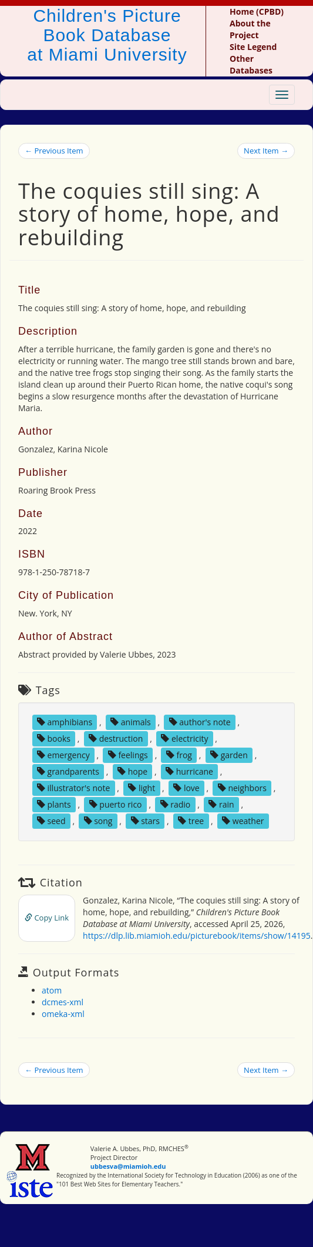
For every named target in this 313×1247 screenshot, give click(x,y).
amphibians (64, 722)
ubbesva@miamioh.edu (128, 1166)
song (98, 820)
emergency (63, 755)
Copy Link (47, 917)
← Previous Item (54, 150)
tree (191, 820)
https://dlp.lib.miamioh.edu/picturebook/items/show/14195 (197, 935)
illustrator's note (73, 787)
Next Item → (266, 150)
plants (54, 804)
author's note (200, 722)
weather (243, 820)
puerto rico (115, 804)
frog (179, 755)
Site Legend (253, 46)
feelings (128, 755)
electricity (184, 738)
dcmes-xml (62, 1002)
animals (130, 722)
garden (229, 755)
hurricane (189, 771)
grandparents (68, 771)
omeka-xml (63, 1013)
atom (52, 990)
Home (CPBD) (257, 11)
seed (51, 820)
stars (145, 820)
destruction (116, 738)
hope (132, 771)
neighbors (242, 787)
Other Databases (251, 64)
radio (175, 804)
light (141, 787)
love (186, 787)
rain (221, 804)
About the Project (250, 29)
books (53, 738)
